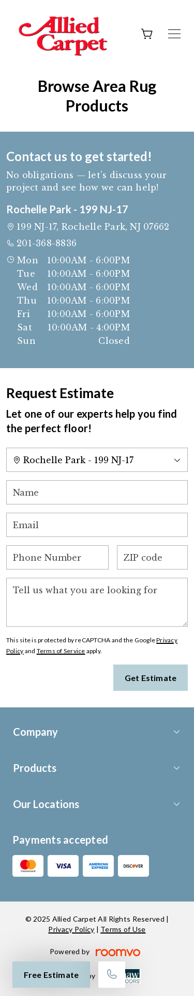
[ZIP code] (152, 557)
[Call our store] (111, 974)
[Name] (97, 492)
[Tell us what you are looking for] (97, 602)
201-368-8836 (47, 243)
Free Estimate (51, 974)
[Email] (97, 525)
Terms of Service (61, 651)
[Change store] (97, 460)
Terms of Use (122, 929)
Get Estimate (150, 678)
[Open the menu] (174, 33)
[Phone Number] (57, 557)
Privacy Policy (71, 929)
